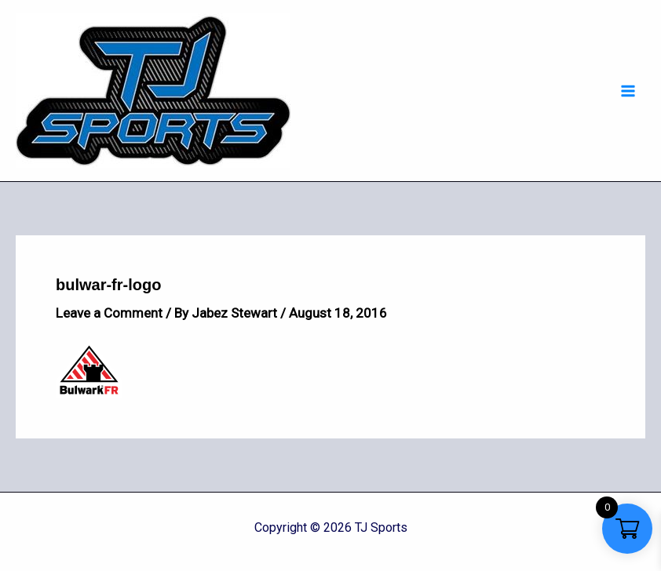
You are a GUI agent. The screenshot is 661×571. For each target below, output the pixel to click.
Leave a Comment (109, 313)
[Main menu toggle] (628, 91)
